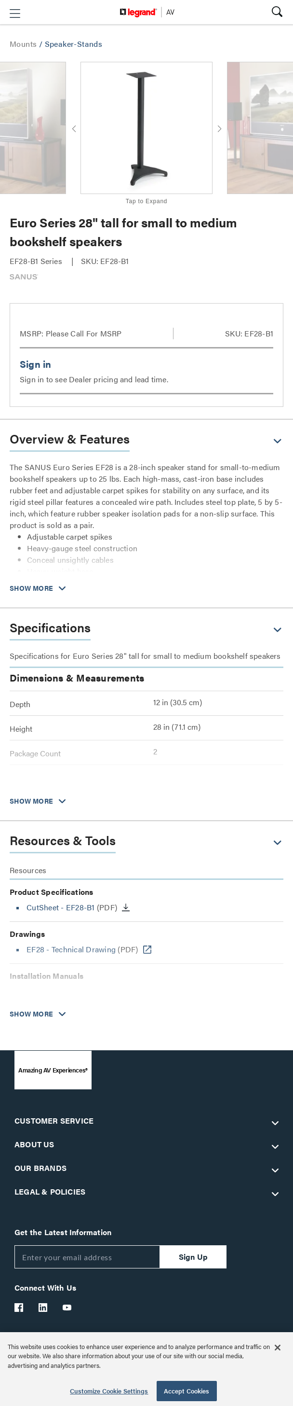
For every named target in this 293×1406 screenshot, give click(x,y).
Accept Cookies (187, 1390)
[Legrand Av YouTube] (67, 1307)
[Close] (277, 1347)
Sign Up (193, 1256)
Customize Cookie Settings (109, 1390)
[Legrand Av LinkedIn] (43, 1307)
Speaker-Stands (74, 43)
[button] (15, 13)
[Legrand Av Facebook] (19, 1307)
